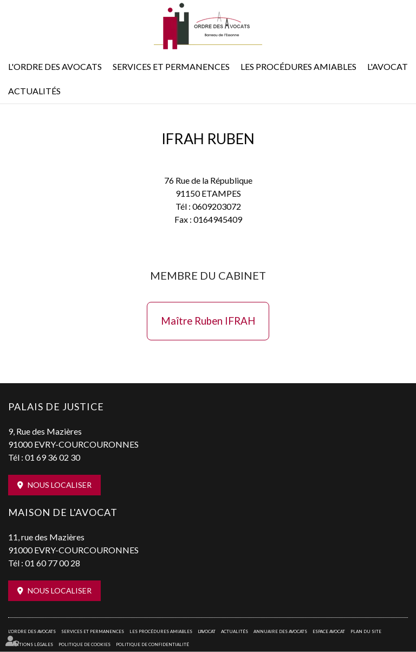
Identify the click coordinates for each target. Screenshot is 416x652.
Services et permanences (171, 66)
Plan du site (365, 631)
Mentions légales (30, 644)
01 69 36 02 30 (52, 457)
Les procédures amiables (298, 66)
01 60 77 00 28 (52, 563)
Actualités (34, 91)
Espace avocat (329, 631)
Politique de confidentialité (152, 644)
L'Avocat (387, 66)
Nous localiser (60, 484)
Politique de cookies (84, 644)
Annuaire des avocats (280, 631)
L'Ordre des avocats (55, 66)
